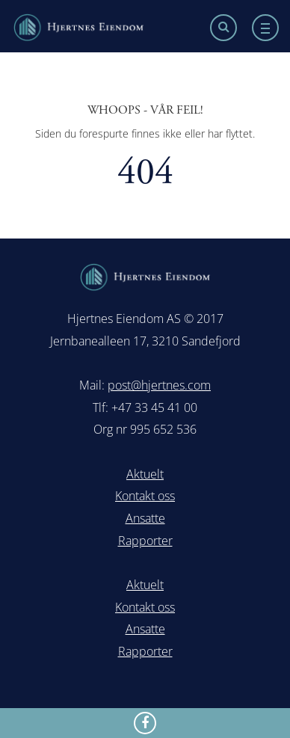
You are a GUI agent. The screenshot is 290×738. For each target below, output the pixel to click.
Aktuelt (145, 474)
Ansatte (145, 518)
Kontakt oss (145, 496)
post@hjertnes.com (159, 385)
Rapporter (145, 540)
